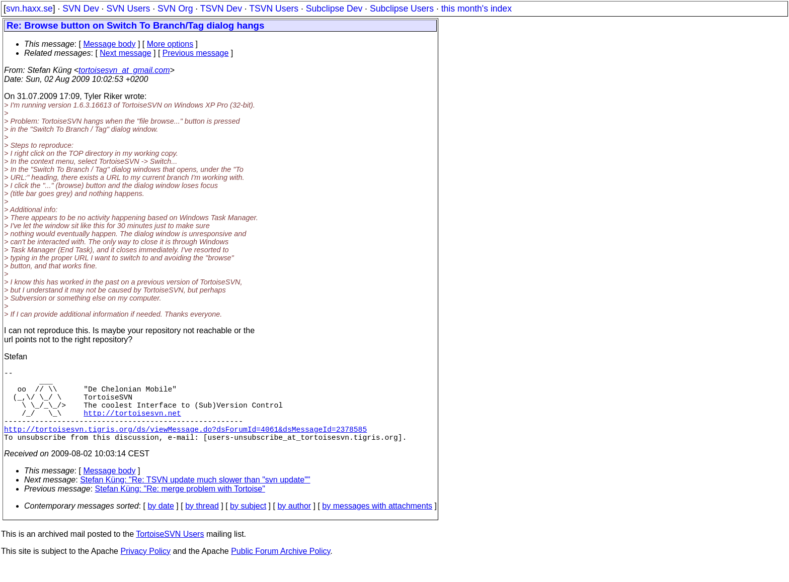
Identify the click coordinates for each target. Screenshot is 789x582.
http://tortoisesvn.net (132, 425)
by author (294, 524)
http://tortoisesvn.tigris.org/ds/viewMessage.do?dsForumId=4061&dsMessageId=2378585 (185, 445)
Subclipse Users (402, 9)
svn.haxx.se (29, 9)
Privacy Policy (145, 569)
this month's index (476, 9)
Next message (125, 53)
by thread (202, 524)
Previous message (196, 53)
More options (170, 44)
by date (160, 524)
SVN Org (175, 9)
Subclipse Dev (334, 9)
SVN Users (128, 9)
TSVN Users (273, 9)
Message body (109, 44)
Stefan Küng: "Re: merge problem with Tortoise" (180, 507)
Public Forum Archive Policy (280, 569)
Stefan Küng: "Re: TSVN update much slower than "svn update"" (195, 498)
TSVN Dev (221, 9)
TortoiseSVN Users (170, 552)
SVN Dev (80, 9)
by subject (248, 524)
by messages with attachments (377, 524)
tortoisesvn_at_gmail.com (124, 70)
